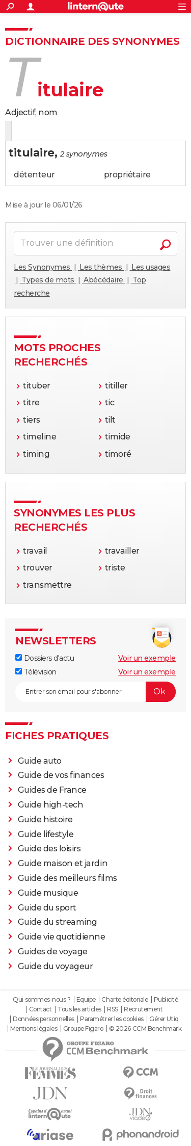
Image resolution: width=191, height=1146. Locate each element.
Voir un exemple (147, 658)
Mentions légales (33, 1028)
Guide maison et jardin (62, 863)
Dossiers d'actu (44, 658)
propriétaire (127, 174)
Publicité (166, 999)
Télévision (36, 671)
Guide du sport (47, 908)
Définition (26, 131)
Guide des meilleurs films (67, 878)
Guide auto (40, 761)
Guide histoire (45, 819)
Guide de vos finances (61, 775)
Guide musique (48, 893)
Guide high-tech (51, 805)
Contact (40, 1009)
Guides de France (52, 790)
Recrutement (143, 1009)
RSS (112, 1009)
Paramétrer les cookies (111, 1019)
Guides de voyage (53, 951)
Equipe (86, 999)
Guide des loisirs (49, 848)
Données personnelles (43, 1019)
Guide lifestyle (46, 834)
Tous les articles (79, 1009)
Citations (108, 131)
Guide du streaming (57, 922)
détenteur (34, 174)
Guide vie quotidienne (61, 937)
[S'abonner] (95, 692)
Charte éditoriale (124, 999)
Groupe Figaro (83, 1028)
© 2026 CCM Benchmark (145, 1028)
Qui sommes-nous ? (41, 999)
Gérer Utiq (163, 1019)
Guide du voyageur (55, 966)
